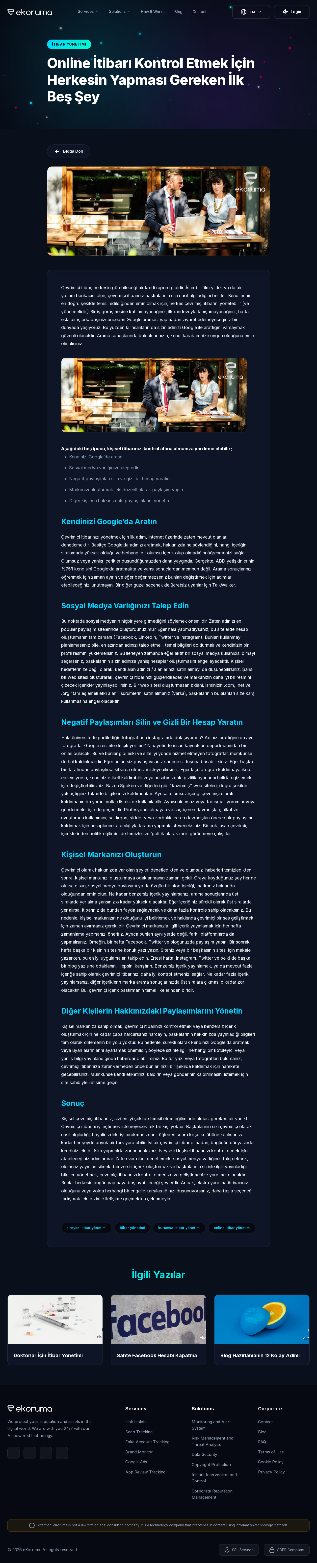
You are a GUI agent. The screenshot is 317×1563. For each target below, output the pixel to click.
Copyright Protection (211, 1464)
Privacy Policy (271, 1471)
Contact (199, 11)
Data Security (204, 1454)
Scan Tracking (139, 1431)
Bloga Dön (68, 151)
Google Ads (136, 1461)
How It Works (152, 11)
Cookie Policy (271, 1461)
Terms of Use (271, 1451)
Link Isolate (136, 1421)
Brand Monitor (139, 1451)
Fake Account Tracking (147, 1441)
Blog (178, 11)
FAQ (262, 1441)
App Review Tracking (145, 1471)
